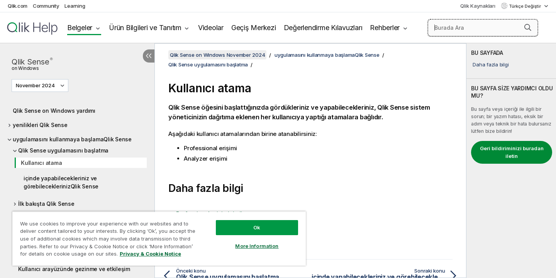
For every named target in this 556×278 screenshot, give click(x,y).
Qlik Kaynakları (477, 6)
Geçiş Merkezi (253, 28)
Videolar (211, 28)
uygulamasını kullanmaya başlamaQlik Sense (72, 139)
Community (46, 6)
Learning (74, 6)
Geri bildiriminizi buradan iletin (512, 152)
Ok (256, 227)
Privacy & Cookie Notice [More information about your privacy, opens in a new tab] (150, 254)
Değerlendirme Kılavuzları (323, 28)
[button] (528, 27)
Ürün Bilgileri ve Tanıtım (145, 28)
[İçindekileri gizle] (148, 56)
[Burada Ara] (482, 28)
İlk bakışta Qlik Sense (46, 203)
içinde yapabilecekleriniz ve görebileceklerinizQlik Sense (61, 182)
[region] (159, 238)
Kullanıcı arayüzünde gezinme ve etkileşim (74, 269)
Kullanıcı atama (41, 162)
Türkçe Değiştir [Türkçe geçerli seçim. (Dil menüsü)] (525, 6)
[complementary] (511, 160)
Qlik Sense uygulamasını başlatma (63, 150)
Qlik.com (17, 6)
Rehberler (385, 28)
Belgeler (79, 28)
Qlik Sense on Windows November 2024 (217, 55)
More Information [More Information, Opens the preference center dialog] (256, 246)
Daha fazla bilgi (491, 64)
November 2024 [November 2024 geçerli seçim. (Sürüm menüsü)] (36, 85)
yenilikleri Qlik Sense (40, 125)
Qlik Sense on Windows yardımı (54, 110)
